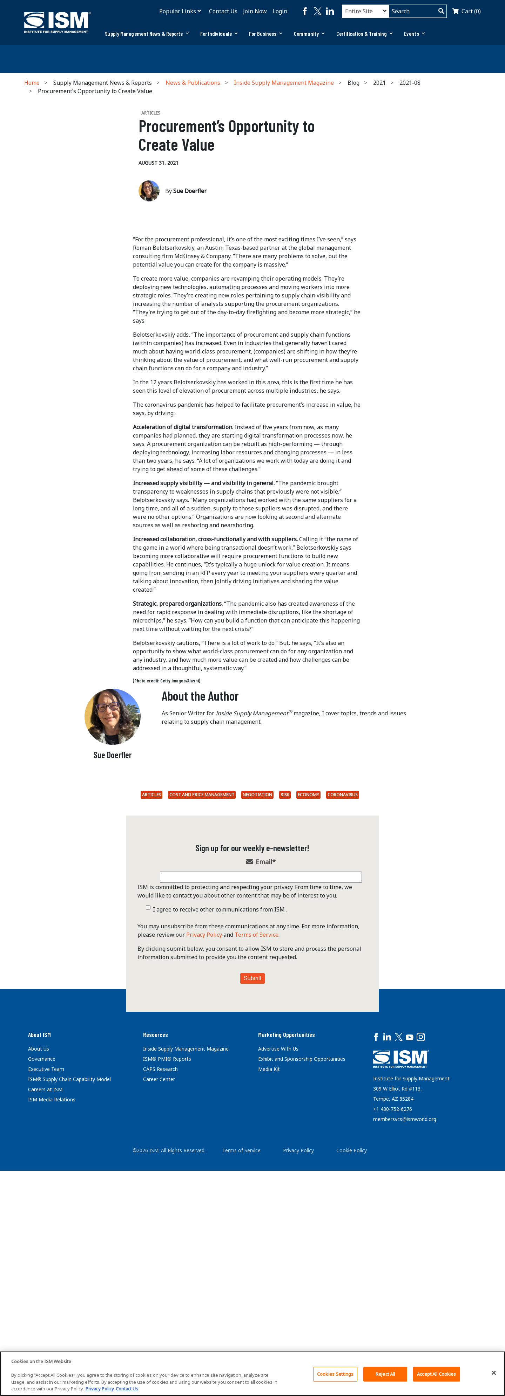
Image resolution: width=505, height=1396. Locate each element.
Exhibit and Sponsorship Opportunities (301, 1293)
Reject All (385, 1374)
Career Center (159, 1314)
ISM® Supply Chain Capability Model (69, 1314)
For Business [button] (265, 33)
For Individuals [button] (219, 33)
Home (32, 83)
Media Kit (269, 1303)
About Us (38, 1283)
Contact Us (223, 11)
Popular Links (177, 11)
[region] (252, 1373)
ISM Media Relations (51, 1334)
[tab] (146, 33)
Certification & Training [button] (364, 33)
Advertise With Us (278, 1283)
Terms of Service (256, 1169)
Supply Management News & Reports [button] (147, 33)
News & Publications (193, 83)
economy (308, 1029)
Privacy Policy (204, 1169)
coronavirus (343, 1029)
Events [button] (414, 33)
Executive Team (46, 1303)
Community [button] (309, 33)
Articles (151, 1029)
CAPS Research (160, 1303)
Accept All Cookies (436, 1374)
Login (279, 11)
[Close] (493, 1373)
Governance (41, 1293)
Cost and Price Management (201, 1029)
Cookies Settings (335, 1374)
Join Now (255, 11)
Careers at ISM (45, 1324)
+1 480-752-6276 (392, 1343)
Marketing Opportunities (286, 1269)
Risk (285, 1029)
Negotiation (257, 1029)
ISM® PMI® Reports (167, 1293)
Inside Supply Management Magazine (284, 83)
